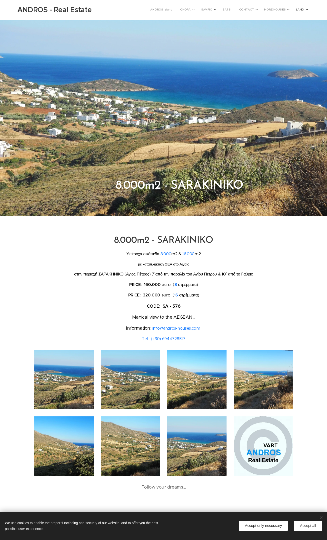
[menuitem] (249, 10)
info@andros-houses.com (176, 328)
